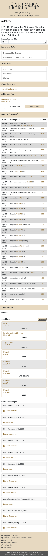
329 (42, 299)
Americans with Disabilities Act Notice (16, 538)
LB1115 (28, 123)
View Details (13, 114)
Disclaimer (6, 547)
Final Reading (8, 74)
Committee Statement (9, 89)
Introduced (7, 69)
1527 (42, 145)
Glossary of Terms (9, 542)
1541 (42, 134)
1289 (42, 251)
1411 (42, 171)
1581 (42, 129)
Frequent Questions (9, 535)
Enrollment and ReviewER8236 (13, 334)
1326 (42, 182)
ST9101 (33, 155)
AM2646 (19, 225)
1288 (42, 262)
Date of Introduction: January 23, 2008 (17, 57)
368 (42, 289)
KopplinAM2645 (6, 391)
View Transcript (10, 411)
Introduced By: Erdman (12, 53)
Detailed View (34, 107)
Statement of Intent (8, 99)
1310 (42, 193)
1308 (42, 209)
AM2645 (19, 235)
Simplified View (14, 107)
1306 (42, 230)
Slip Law (6, 78)
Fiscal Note (5, 101)
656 (42, 278)
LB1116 (23, 125)
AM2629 (31, 125)
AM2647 (19, 230)
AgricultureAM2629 (8, 343)
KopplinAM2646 (6, 372)
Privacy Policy (7, 540)
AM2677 (19, 203)
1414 (42, 161)
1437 (42, 155)
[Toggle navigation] (6, 21)
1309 (42, 198)
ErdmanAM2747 (6, 324)
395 (42, 283)
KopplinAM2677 (6, 353)
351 (42, 294)
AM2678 (19, 214)
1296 (42, 241)
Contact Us (6, 545)
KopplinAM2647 (6, 381)
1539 (42, 139)
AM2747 (19, 166)
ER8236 (29, 177)
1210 (42, 267)
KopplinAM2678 (6, 362)
